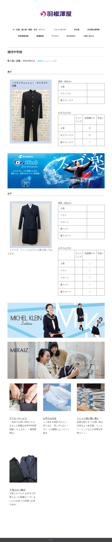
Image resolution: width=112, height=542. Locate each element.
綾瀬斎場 (40, 36)
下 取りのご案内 (17, 490)
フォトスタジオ (60, 30)
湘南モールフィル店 (47, 61)
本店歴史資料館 (93, 30)
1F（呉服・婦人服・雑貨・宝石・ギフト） (29, 30)
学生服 (76, 30)
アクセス (55, 36)
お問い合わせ (89, 36)
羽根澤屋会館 (23, 36)
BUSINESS (71, 36)
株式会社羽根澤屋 (58, 540)
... (14, 433)
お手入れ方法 (49, 418)
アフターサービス (18, 418)
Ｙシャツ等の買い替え (88, 418)
